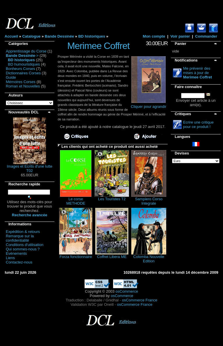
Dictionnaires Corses (23, 73)
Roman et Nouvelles (23, 86)
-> (22, 55)
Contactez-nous (19, 262)
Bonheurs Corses (20, 68)
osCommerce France (139, 300)
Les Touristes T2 (112, 199)
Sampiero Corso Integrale (148, 201)
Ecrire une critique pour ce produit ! (198, 124)
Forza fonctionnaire (76, 256)
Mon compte (154, 36)
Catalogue (31, 36)
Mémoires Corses (21, 82)
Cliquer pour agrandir (148, 105)
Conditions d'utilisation (24, 245)
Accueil (11, 36)
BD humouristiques (24, 64)
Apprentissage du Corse (26, 51)
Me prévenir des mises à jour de (197, 72)
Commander (206, 36)
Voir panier (180, 36)
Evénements (16, 253)
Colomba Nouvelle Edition (148, 258)
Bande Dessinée (59, 36)
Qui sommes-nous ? (23, 249)
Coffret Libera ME (112, 256)
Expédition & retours (23, 231)
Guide (11, 77)
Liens (10, 258)
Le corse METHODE (75, 201)
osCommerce (127, 291)
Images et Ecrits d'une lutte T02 (29, 168)
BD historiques (91, 36)
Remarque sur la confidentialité (20, 238)
